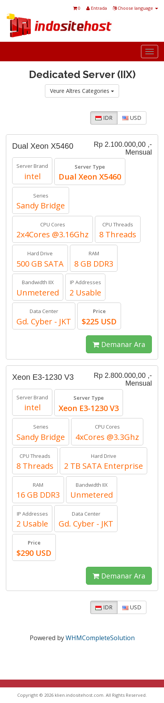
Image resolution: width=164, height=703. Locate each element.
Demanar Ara (119, 344)
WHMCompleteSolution (100, 638)
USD (131, 117)
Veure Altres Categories (82, 90)
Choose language (135, 8)
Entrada (96, 8)
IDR (103, 117)
